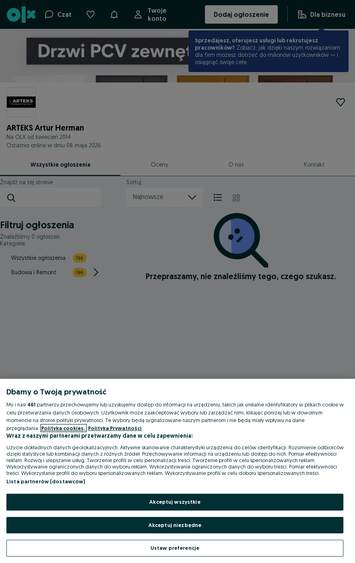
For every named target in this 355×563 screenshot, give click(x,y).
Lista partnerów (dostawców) (45, 481)
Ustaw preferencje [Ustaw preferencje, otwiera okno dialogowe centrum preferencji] (174, 548)
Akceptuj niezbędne (174, 525)
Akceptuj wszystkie (174, 502)
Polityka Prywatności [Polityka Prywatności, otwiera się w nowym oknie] (115, 428)
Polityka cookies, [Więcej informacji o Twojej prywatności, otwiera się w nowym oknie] (63, 428)
